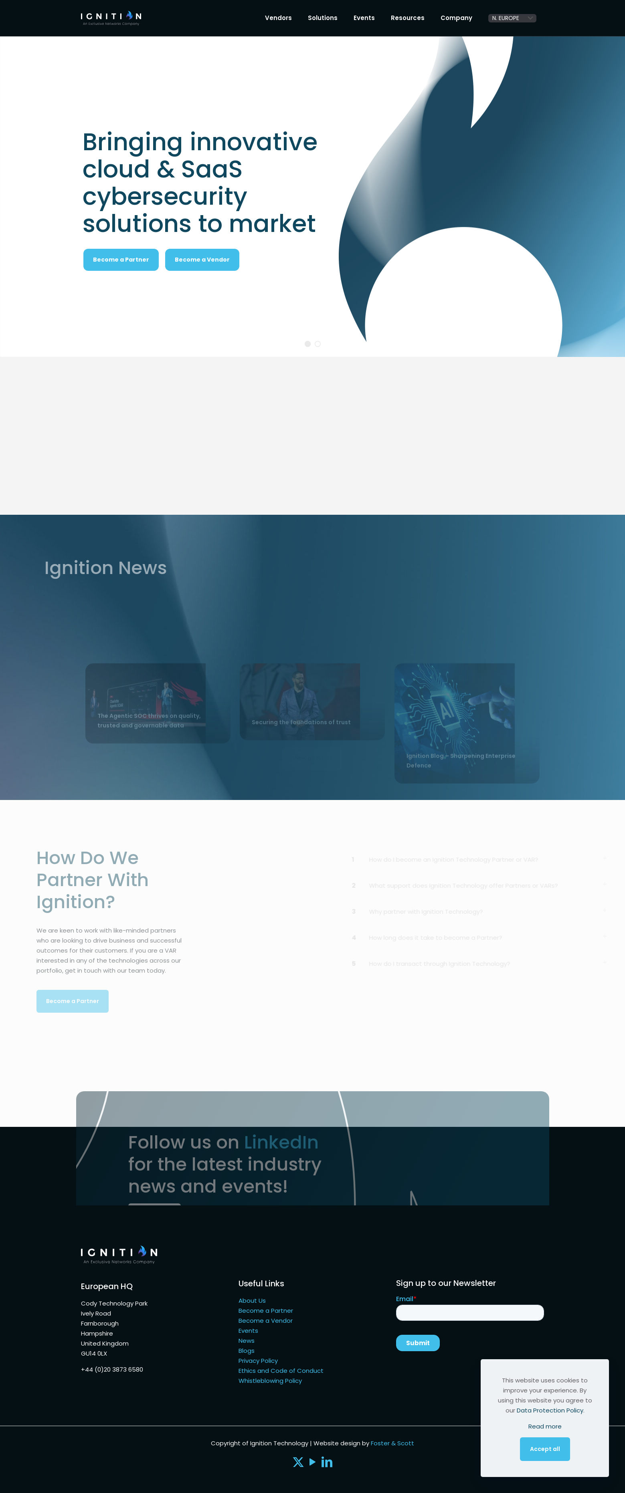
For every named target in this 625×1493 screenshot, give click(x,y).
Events (248, 1330)
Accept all (545, 1449)
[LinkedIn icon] (327, 1464)
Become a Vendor (202, 260)
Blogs (247, 1350)
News (247, 1340)
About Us (252, 1300)
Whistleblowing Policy (270, 1380)
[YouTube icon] (313, 1464)
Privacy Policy (258, 1360)
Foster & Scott (392, 1443)
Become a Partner (266, 1310)
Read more (545, 1426)
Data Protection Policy (550, 1410)
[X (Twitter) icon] (298, 1464)
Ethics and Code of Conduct (281, 1370)
